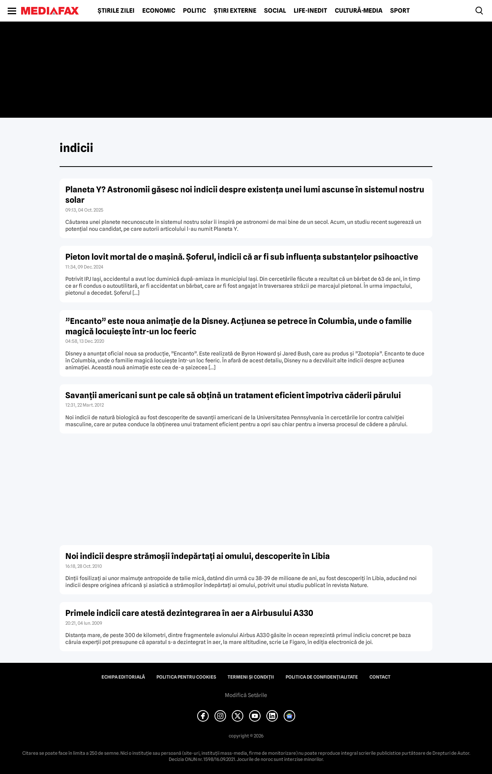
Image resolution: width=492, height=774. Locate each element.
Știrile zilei (116, 11)
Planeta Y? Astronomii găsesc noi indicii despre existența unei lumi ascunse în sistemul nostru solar (244, 195)
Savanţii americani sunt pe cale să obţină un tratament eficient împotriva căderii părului (233, 395)
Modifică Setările (246, 695)
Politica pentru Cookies (186, 677)
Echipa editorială (123, 677)
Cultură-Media (358, 11)
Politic (194, 11)
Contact (380, 677)
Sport (400, 11)
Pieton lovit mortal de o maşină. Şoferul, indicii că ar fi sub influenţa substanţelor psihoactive (241, 257)
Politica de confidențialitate (322, 677)
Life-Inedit (310, 11)
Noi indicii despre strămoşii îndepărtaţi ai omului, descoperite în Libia (197, 556)
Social (275, 11)
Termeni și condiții (251, 677)
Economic (158, 11)
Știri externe (235, 11)
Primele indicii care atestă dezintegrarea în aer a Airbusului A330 (189, 613)
